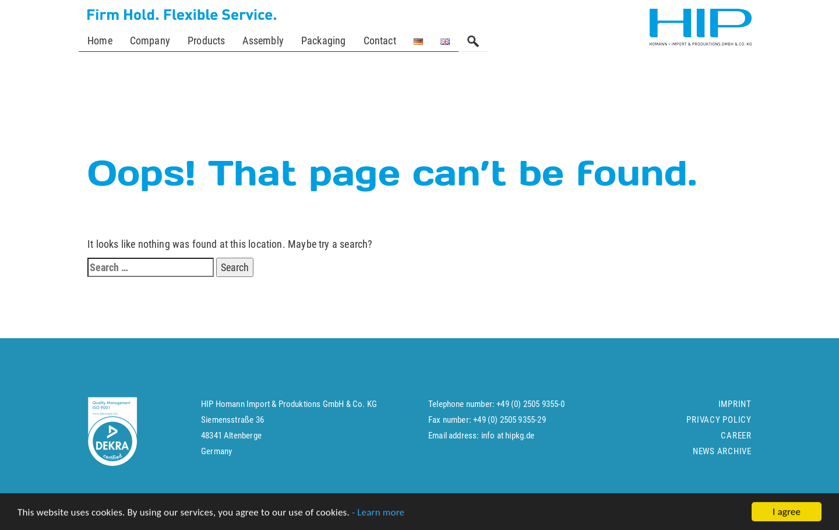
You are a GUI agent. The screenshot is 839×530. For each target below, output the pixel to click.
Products (206, 40)
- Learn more (378, 513)
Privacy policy (719, 425)
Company (150, 40)
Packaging (323, 40)
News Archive (722, 456)
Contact (380, 40)
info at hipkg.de (508, 441)
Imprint (735, 409)
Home (99, 40)
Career (736, 441)
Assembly (262, 40)
